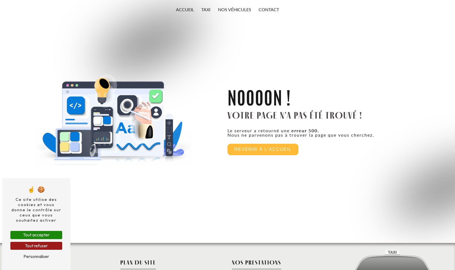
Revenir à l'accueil (263, 149)
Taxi (205, 9)
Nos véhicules (234, 9)
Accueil (185, 9)
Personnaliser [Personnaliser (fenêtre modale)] (36, 256)
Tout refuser (36, 245)
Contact (269, 9)
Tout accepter (36, 234)
